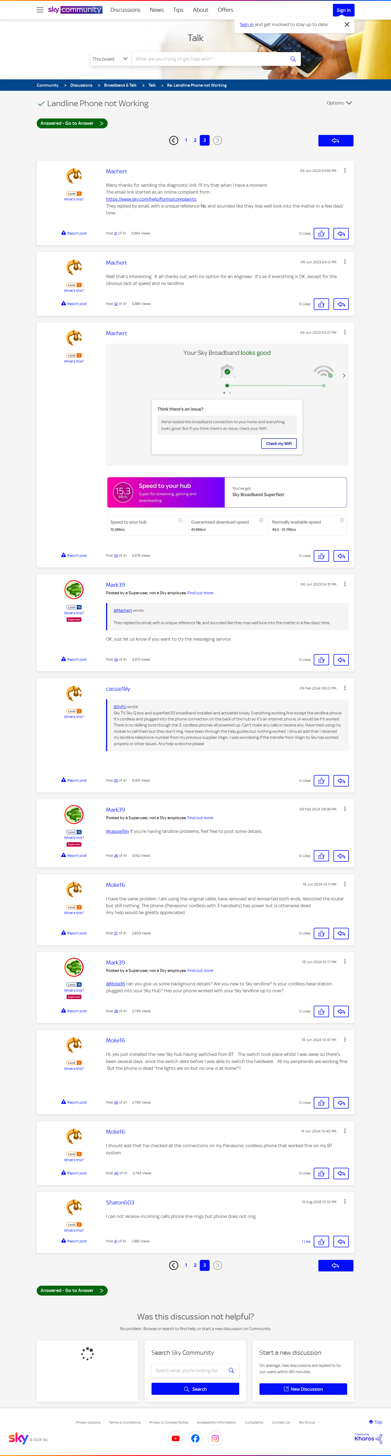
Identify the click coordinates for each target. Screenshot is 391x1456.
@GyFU (120, 706)
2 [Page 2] (195, 140)
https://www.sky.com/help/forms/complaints (151, 199)
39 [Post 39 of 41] (116, 1102)
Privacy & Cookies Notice (168, 1422)
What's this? (74, 199)
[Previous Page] (173, 140)
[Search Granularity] (110, 59)
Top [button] (378, 1422)
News (157, 10)
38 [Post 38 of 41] (116, 1011)
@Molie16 (115, 983)
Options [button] (335, 103)
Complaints (254, 1422)
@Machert (123, 610)
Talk (196, 37)
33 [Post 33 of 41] (116, 555)
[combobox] (208, 59)
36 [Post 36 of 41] (116, 855)
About (201, 10)
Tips (178, 10)
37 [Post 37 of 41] (116, 933)
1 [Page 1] (186, 140)
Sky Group (307, 1422)
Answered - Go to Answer (72, 123)
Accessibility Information (216, 1422)
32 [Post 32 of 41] (116, 304)
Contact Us (281, 1422)
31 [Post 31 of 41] (115, 233)
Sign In (344, 10)
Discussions (125, 10)
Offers (225, 10)
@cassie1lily (117, 831)
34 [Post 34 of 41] (116, 659)
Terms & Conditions (125, 1422)
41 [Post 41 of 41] (116, 1241)
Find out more (200, 592)
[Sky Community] (75, 10)
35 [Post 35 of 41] (116, 780)
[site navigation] (40, 9)
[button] (345, 170)
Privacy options (88, 1422)
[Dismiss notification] (347, 24)
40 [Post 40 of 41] (116, 1173)
